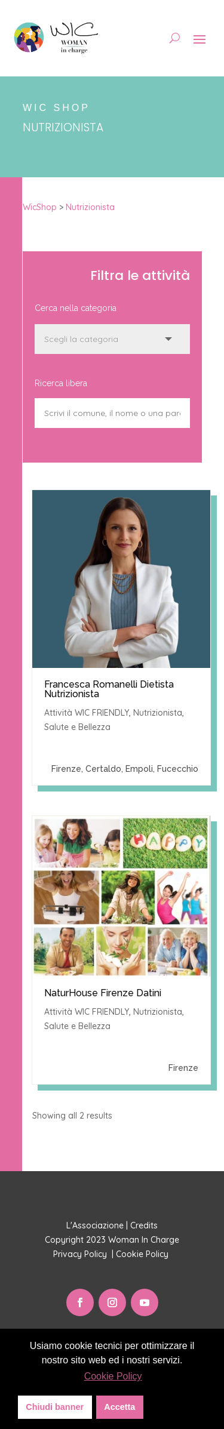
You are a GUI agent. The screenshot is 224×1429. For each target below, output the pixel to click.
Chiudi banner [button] (55, 1407)
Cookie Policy (143, 1254)
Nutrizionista (90, 207)
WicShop (40, 207)
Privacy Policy (81, 1254)
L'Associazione (95, 1225)
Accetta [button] (119, 1407)
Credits (144, 1225)
